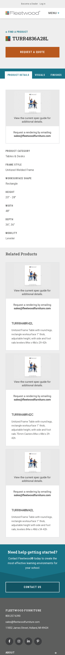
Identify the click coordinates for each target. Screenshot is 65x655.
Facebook (9, 641)
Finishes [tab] (56, 75)
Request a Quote (32, 52)
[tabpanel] (32, 165)
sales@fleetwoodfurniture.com (23, 622)
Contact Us (32, 587)
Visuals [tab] (40, 75)
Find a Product (18, 31)
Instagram (19, 641)
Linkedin (28, 641)
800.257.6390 (13, 615)
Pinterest (38, 641)
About (10, 652)
